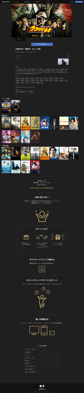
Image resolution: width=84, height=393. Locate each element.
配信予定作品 (27, 1)
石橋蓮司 (27, 80)
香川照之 (32, 78)
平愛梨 (36, 78)
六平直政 (22, 82)
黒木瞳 (37, 80)
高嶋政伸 (37, 82)
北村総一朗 (32, 82)
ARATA (66, 80)
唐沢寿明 (17, 78)
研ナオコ (27, 82)
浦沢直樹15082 (22, 91)
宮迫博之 (50, 78)
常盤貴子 (27, 78)
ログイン (71, 1)
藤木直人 (41, 78)
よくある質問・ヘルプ (46, 391)
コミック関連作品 (30, 91)
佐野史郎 (22, 80)
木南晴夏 (56, 80)
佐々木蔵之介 (56, 78)
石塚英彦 (45, 78)
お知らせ (35, 391)
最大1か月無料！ (79, 1)
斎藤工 (42, 82)
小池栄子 (51, 80)
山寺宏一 (61, 78)
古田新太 (46, 80)
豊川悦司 (22, 78)
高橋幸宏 (17, 80)
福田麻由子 (61, 80)
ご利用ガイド (40, 391)
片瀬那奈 (17, 82)
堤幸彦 (17, 91)
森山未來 (41, 80)
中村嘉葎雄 (32, 80)
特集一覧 (37, 1)
